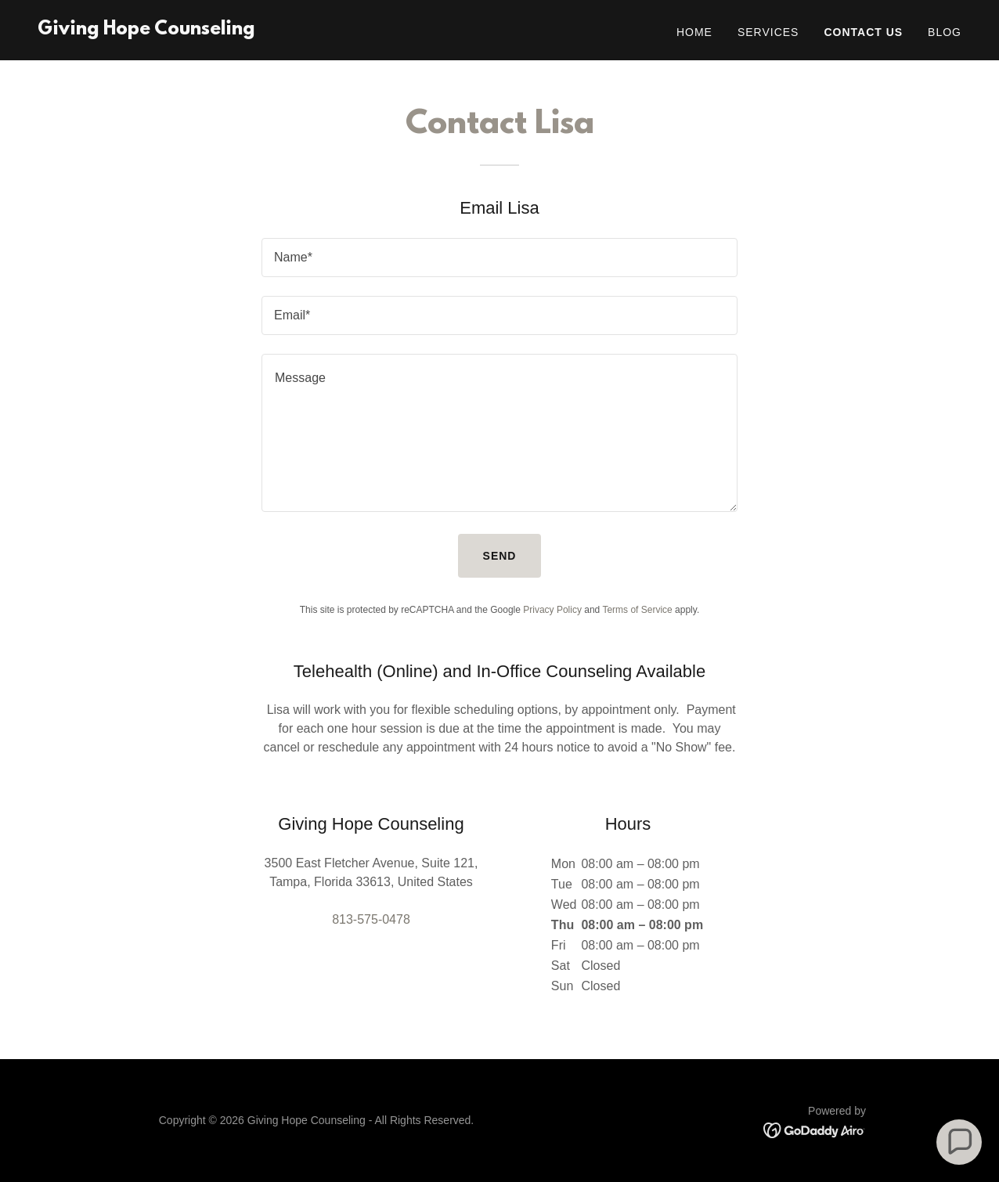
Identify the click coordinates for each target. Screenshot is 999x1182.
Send (500, 556)
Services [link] (768, 32)
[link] (146, 30)
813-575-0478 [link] (371, 919)
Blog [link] (944, 32)
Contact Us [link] (863, 32)
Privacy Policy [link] (552, 609)
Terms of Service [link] (637, 609)
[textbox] (499, 257)
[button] (959, 1142)
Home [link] (694, 32)
